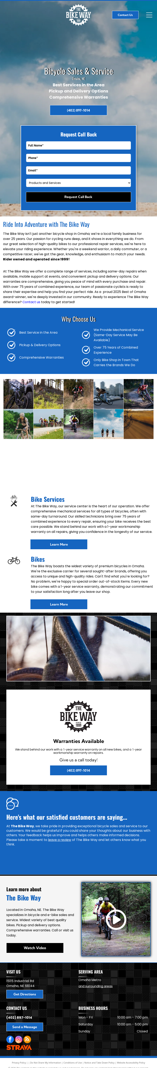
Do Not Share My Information (45, 1062)
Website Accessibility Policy (131, 1062)
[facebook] (10, 1040)
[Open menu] (149, 15)
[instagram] (18, 1040)
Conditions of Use (72, 1062)
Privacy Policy (19, 1062)
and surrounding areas (95, 986)
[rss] (27, 1040)
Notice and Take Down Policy (99, 1062)
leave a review (59, 839)
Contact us (31, 302)
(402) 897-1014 (19, 1017)
